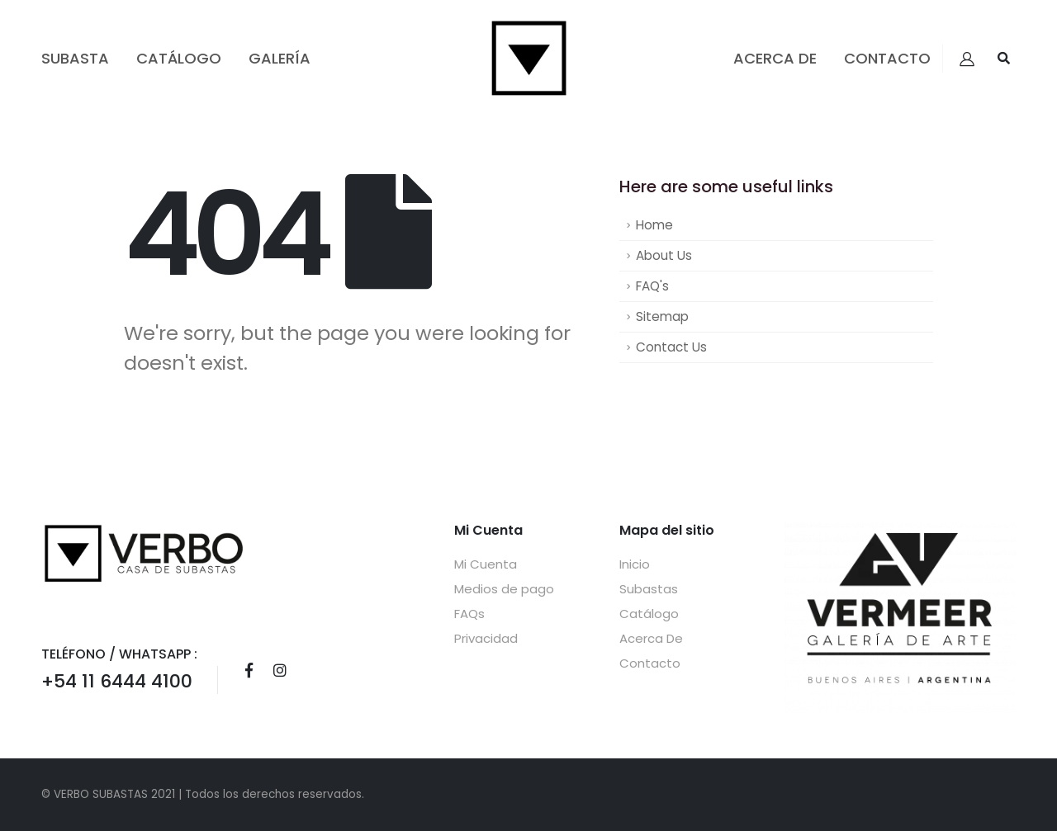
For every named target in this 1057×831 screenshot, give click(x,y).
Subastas (648, 588)
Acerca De (775, 58)
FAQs (469, 613)
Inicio (634, 564)
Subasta (75, 58)
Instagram (280, 670)
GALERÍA (279, 58)
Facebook (248, 670)
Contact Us (671, 347)
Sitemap (662, 316)
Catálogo (178, 58)
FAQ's (652, 286)
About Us (664, 255)
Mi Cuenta (485, 564)
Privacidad (486, 638)
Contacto (887, 58)
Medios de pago (504, 588)
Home (654, 225)
